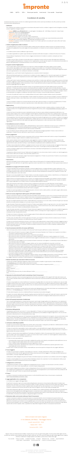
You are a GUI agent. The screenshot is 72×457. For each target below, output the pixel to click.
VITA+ (24, 12)
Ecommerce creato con (36, 452)
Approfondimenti (60, 438)
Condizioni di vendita (30, 438)
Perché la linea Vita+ (35, 440)
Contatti (52, 438)
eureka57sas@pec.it (25, 32)
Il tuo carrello (51, 12)
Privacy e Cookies (20, 438)
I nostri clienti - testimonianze (23, 440)
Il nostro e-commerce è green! (49, 440)
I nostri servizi (42, 12)
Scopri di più (59, 12)
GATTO (18, 12)
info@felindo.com (12, 128)
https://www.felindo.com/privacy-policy (55, 108)
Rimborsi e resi (45, 438)
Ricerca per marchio (32, 12)
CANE (12, 12)
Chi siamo (38, 438)
